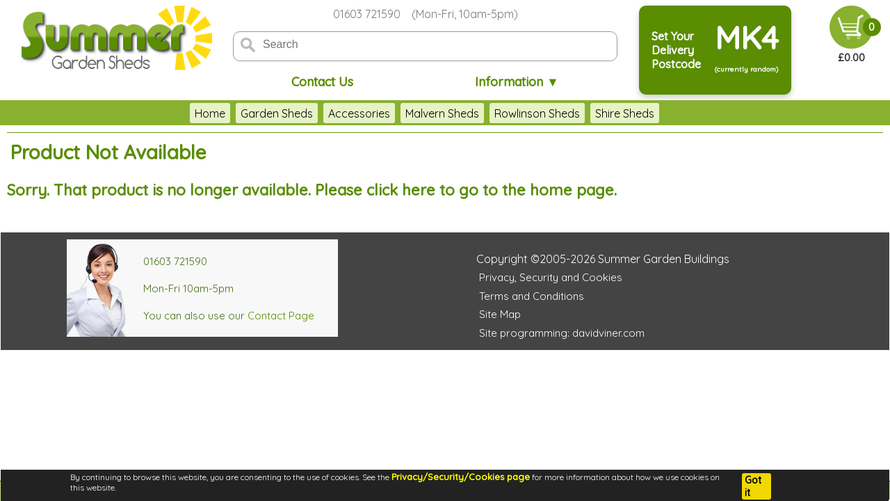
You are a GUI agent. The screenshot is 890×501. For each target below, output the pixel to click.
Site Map (500, 314)
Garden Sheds (277, 113)
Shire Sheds (624, 113)
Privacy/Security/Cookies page (460, 476)
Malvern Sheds (442, 113)
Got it (753, 486)
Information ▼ (517, 82)
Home (210, 113)
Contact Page (281, 315)
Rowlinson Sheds (537, 113)
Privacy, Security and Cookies (550, 277)
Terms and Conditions (531, 296)
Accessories (359, 113)
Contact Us (322, 82)
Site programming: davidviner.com (562, 333)
